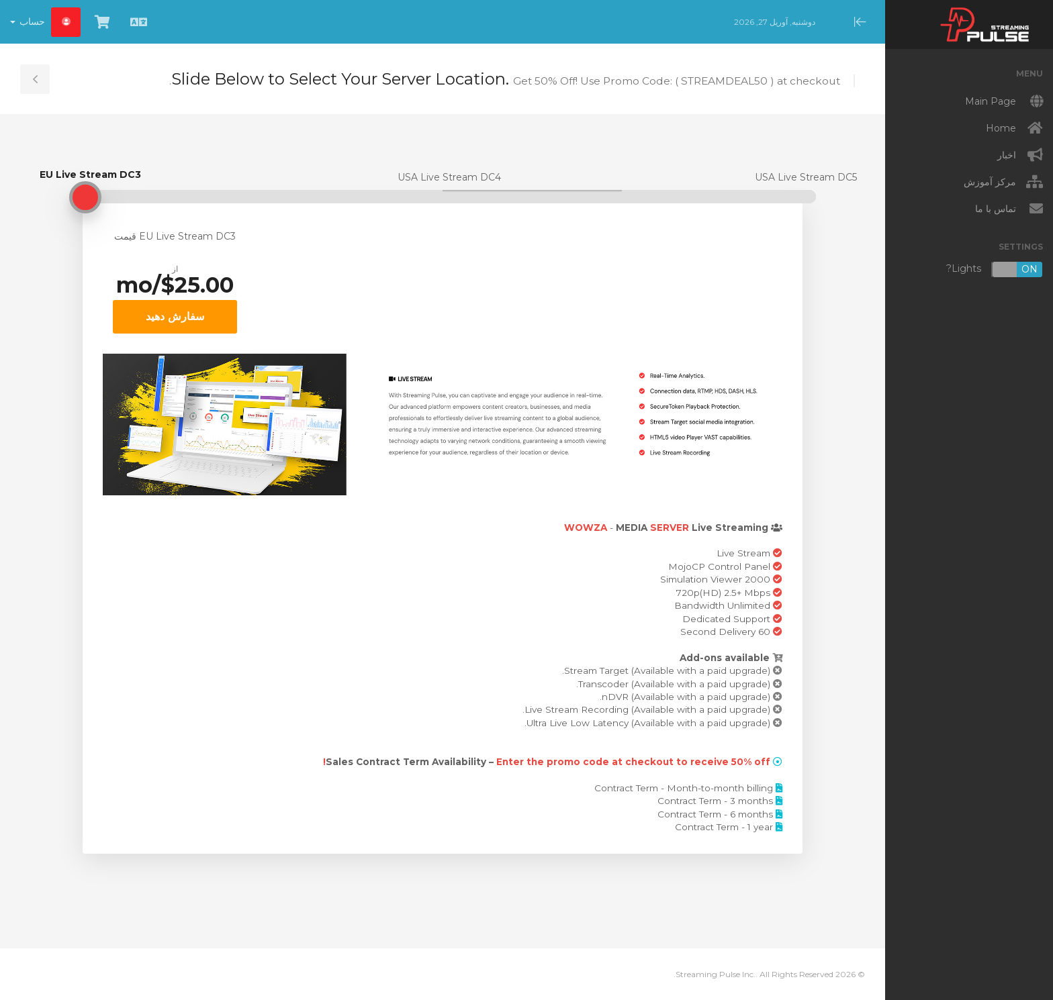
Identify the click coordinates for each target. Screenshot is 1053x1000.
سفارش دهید (175, 316)
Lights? (994, 269)
